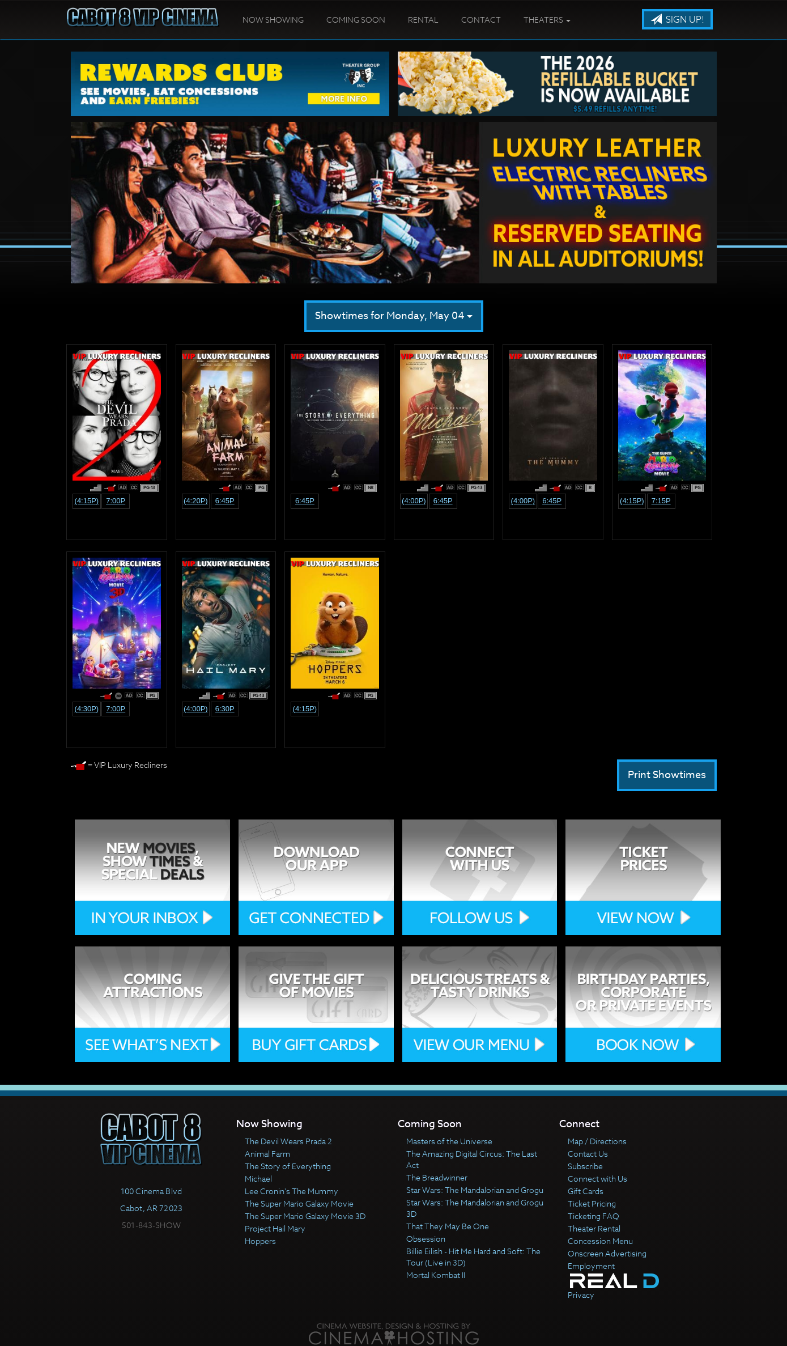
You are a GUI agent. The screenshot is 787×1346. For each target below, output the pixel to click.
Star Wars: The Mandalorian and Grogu (474, 1189)
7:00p (115, 500)
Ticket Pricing (592, 1203)
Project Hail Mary (275, 1228)
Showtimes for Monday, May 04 (394, 316)
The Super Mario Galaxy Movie (299, 1203)
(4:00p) (414, 500)
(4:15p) (87, 500)
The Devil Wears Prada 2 (288, 1141)
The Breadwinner (436, 1177)
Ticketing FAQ (593, 1216)
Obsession (425, 1238)
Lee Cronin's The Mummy (291, 1191)
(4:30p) (87, 708)
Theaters (547, 19)
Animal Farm (267, 1153)
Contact (481, 19)
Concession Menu (600, 1240)
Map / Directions (597, 1141)
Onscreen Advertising (607, 1253)
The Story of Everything (288, 1166)
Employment (591, 1265)
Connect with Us (597, 1178)
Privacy (581, 1294)
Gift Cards (585, 1191)
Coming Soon (355, 19)
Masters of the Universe (449, 1141)
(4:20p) (196, 500)
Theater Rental (594, 1228)
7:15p (661, 500)
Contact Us (588, 1153)
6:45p (225, 500)
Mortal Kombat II (435, 1274)
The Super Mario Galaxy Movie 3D (305, 1216)
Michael (258, 1178)
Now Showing (273, 19)
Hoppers (260, 1240)
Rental (423, 19)
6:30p (225, 708)
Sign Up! (677, 20)
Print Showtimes (667, 775)
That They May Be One (447, 1226)
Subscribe (585, 1166)
